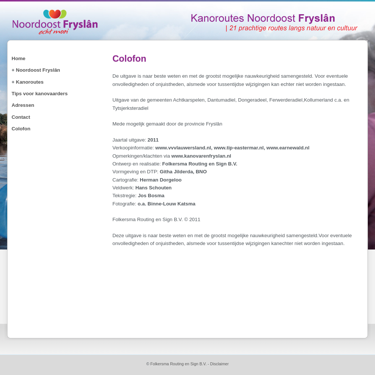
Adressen (23, 105)
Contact (21, 117)
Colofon (21, 128)
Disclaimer (219, 364)
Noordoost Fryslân (38, 70)
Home (18, 58)
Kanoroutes (30, 82)
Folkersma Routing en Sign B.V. (178, 364)
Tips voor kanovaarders (40, 93)
